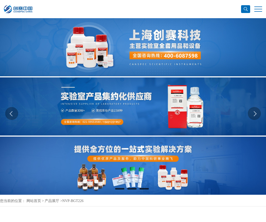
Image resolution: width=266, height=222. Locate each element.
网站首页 (33, 201)
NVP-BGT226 (73, 201)
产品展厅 (52, 201)
